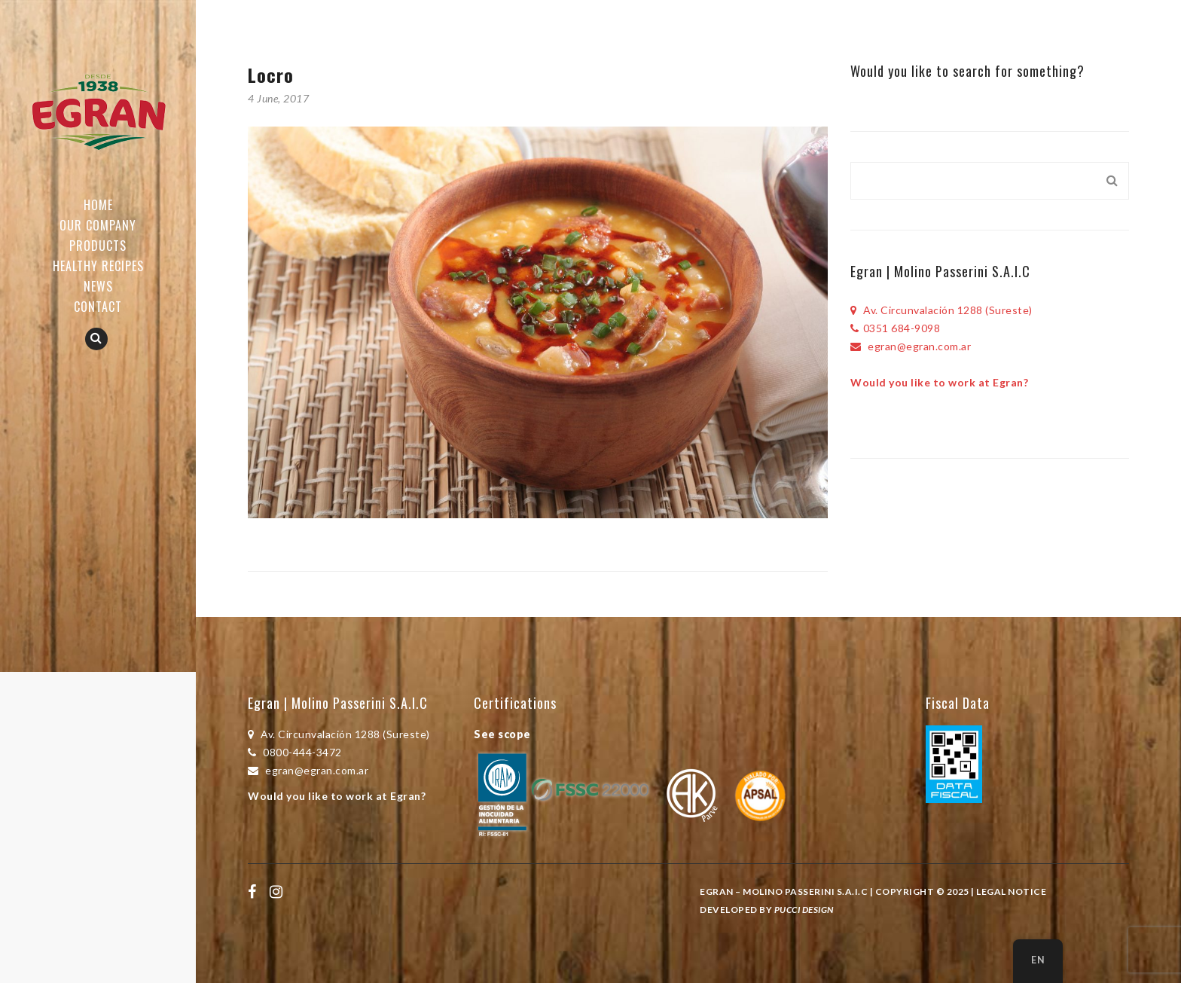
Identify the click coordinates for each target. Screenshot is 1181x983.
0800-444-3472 (295, 752)
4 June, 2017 (278, 98)
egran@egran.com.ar (910, 346)
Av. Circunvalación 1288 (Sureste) (941, 310)
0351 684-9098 (895, 328)
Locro (271, 74)
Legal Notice (1011, 891)
